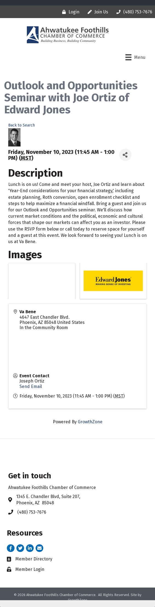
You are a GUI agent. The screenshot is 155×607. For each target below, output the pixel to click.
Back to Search (21, 125)
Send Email (30, 386)
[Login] (69, 12)
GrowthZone (90, 421)
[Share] (125, 155)
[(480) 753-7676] (133, 12)
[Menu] (135, 57)
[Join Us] (96, 12)
